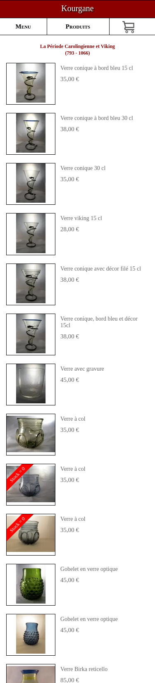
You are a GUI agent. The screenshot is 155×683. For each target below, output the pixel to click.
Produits (78, 26)
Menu (23, 26)
